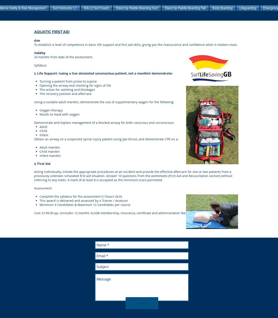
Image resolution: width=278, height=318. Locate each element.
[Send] (142, 303)
